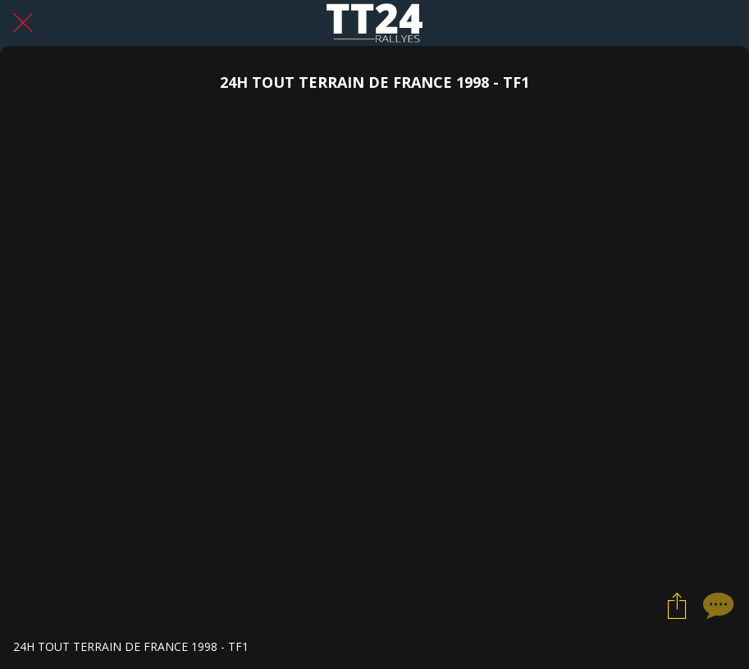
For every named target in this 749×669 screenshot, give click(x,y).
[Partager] (676, 605)
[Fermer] (23, 23)
